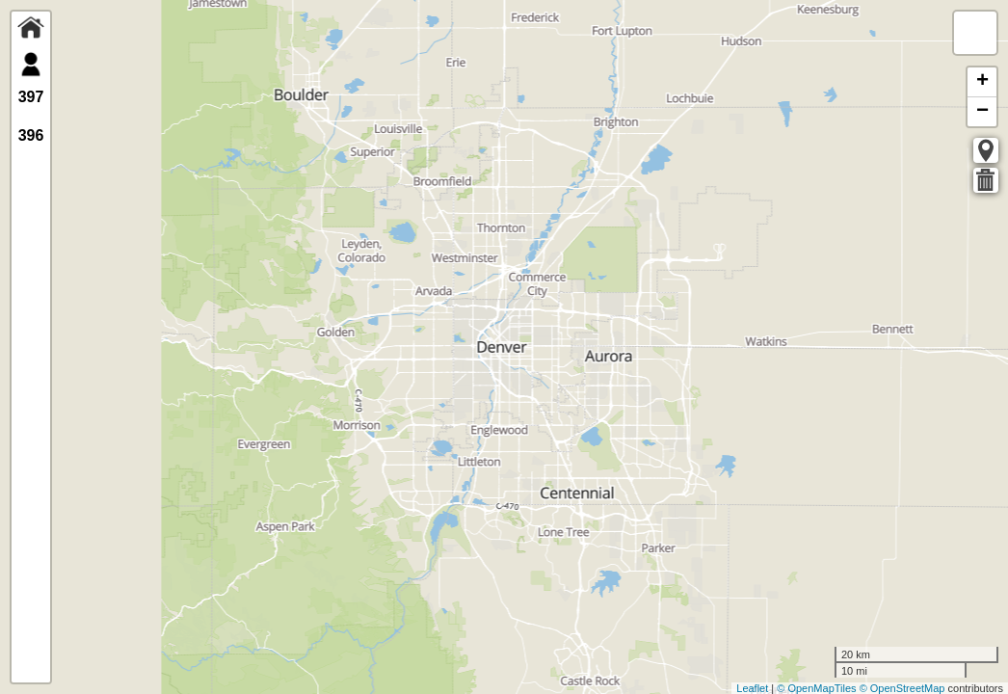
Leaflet (752, 688)
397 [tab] (31, 97)
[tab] (31, 31)
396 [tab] (31, 135)
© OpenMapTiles (816, 688)
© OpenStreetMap (902, 688)
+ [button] (982, 81)
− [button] (982, 111)
